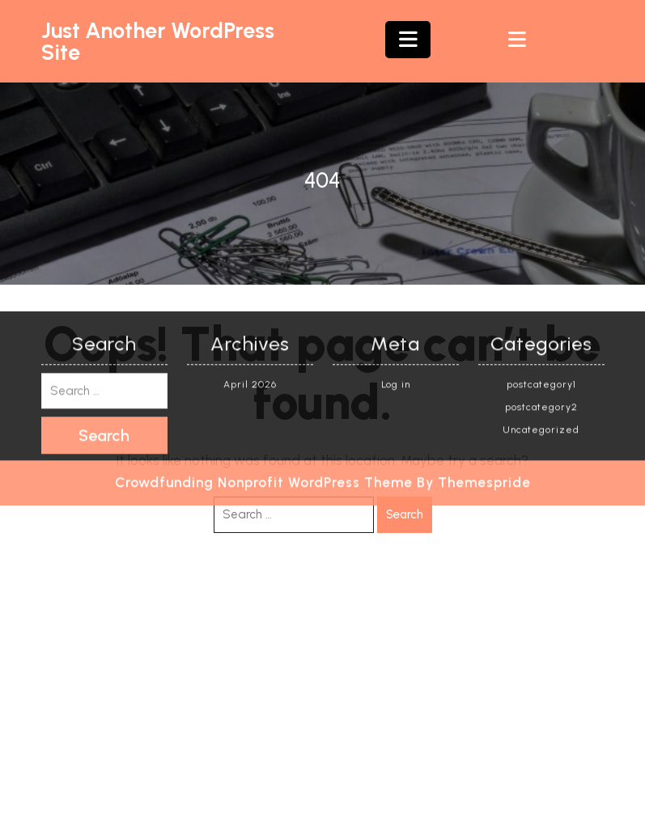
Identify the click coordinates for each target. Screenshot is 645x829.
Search (404, 514)
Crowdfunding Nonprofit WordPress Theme (264, 342)
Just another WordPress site (157, 41)
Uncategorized (541, 289)
